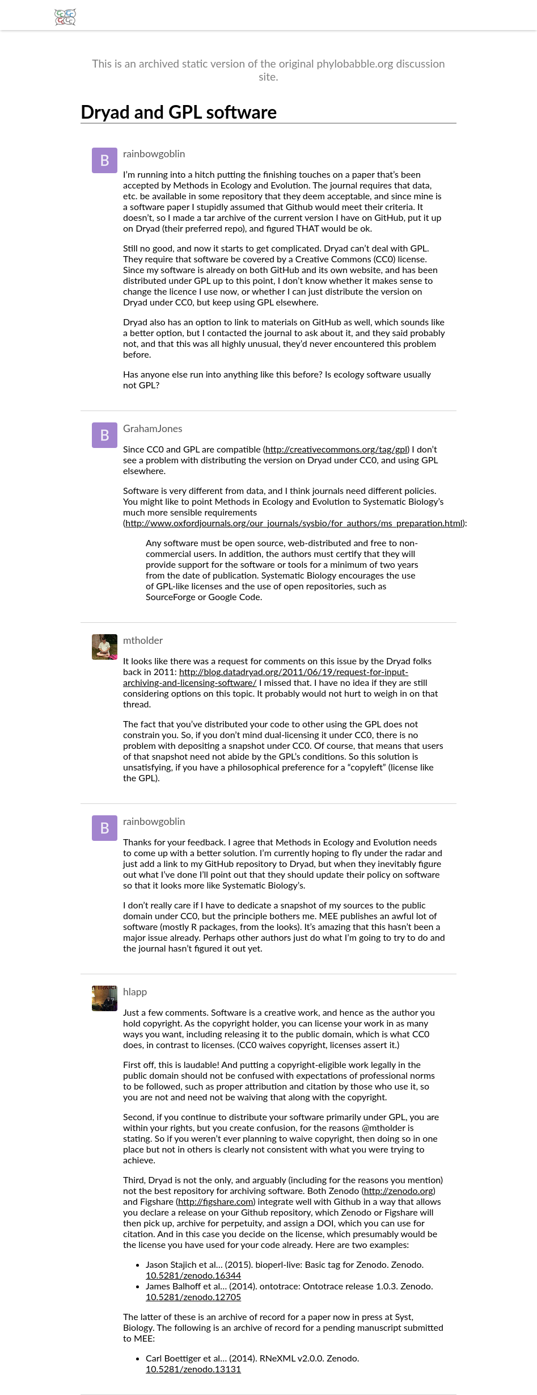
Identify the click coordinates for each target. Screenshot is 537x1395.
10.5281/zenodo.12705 (193, 1296)
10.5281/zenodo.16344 (193, 1275)
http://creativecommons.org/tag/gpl (336, 448)
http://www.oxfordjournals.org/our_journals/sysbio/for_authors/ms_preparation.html (293, 522)
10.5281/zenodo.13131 (193, 1368)
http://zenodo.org (398, 1190)
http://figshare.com (215, 1201)
